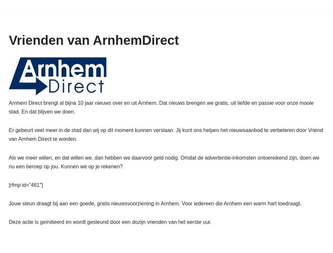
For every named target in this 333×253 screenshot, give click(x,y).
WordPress (92, 244)
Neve (15, 244)
